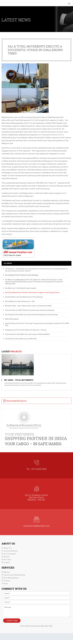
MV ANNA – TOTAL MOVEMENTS (18, 380)
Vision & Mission (11, 551)
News (6, 583)
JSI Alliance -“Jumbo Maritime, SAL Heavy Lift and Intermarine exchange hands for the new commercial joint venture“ (36, 270)
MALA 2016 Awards (12, 319)
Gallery (7, 557)
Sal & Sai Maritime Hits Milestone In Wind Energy (24, 297)
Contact (7, 562)
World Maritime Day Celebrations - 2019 (20, 301)
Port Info (7, 559)
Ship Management (11, 578)
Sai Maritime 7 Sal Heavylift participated (20, 288)
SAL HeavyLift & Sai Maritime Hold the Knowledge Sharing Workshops (31, 314)
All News (8, 263)
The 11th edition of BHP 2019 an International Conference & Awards (29, 310)
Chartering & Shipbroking (14, 575)
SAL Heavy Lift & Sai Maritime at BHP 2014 (21, 339)
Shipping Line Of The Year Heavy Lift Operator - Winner (26, 330)
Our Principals (10, 554)
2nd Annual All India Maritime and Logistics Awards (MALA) (27, 334)
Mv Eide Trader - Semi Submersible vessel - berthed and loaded (28, 306)
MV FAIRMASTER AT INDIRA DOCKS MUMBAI (22, 275)
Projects (7, 581)
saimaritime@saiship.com (36, 525)
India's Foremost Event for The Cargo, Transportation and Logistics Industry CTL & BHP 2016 (37, 324)
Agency (7, 572)
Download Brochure (16, 400)
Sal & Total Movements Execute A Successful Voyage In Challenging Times (32, 292)
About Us (7, 548)
